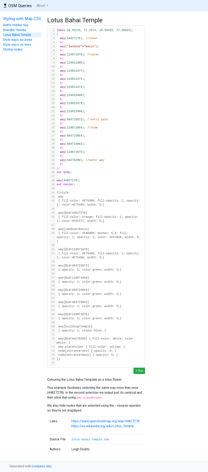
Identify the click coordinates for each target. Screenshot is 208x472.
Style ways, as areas (17, 40)
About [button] (41, 6)
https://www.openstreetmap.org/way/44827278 (105, 421)
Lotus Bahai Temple (17, 35)
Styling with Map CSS (22, 18)
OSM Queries (17, 5)
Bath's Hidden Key (16, 25)
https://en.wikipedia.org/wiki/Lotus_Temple (102, 426)
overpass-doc (42, 466)
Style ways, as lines (17, 44)
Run (139, 370)
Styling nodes (13, 49)
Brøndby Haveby (14, 30)
